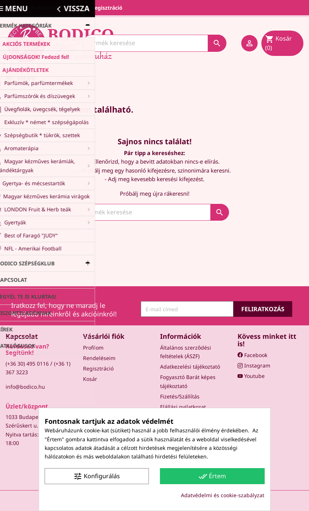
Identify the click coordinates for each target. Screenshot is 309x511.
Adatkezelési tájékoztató (190, 366)
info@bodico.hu (25, 386)
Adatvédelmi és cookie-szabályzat (222, 495)
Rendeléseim (99, 358)
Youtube (251, 375)
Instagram (254, 365)
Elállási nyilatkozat (183, 406)
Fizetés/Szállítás (180, 396)
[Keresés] (154, 43)
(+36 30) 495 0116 (27, 363)
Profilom (93, 347)
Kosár (90, 378)
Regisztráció (98, 368)
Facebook (252, 355)
